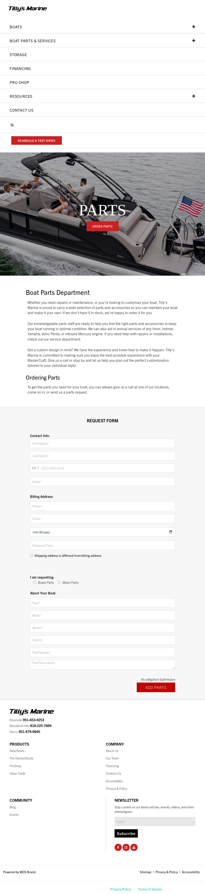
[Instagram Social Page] (126, 847)
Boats (102, 26)
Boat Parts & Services (102, 40)
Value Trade (17, 773)
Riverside (27, 720)
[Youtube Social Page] (133, 847)
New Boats (17, 751)
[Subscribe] (155, 821)
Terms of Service (150, 889)
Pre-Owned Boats (21, 758)
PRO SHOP (19, 82)
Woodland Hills (30, 726)
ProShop (15, 766)
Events (14, 814)
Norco (25, 732)
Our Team (112, 758)
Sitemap (145, 872)
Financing (20, 68)
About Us (112, 751)
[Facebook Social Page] (118, 847)
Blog (13, 807)
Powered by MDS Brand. (19, 872)
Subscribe (126, 833)
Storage (18, 54)
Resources (102, 96)
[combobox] (35, 468)
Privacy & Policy (116, 788)
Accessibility (114, 781)
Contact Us (21, 110)
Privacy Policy (120, 889)
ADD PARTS (155, 687)
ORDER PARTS (102, 226)
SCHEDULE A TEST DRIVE (36, 140)
